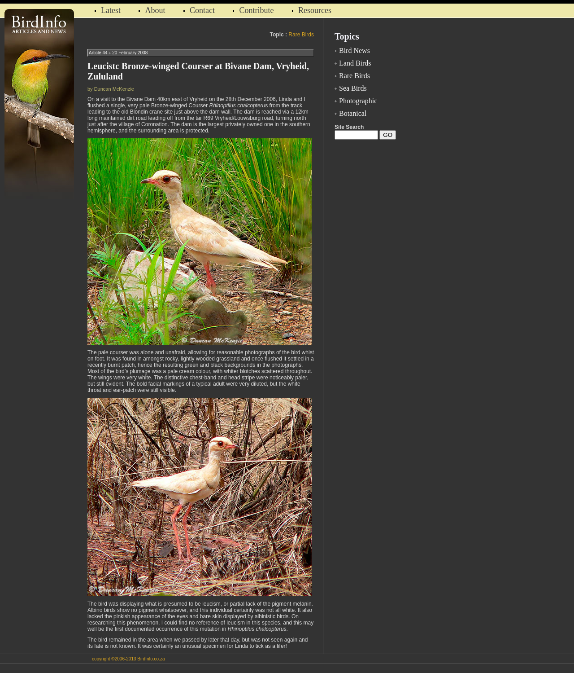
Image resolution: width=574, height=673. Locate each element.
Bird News (354, 50)
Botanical (352, 113)
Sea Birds (353, 88)
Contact (202, 10)
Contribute (256, 10)
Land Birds (355, 63)
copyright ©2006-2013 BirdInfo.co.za (128, 658)
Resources (314, 10)
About (155, 10)
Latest (111, 10)
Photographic (358, 101)
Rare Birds (301, 34)
